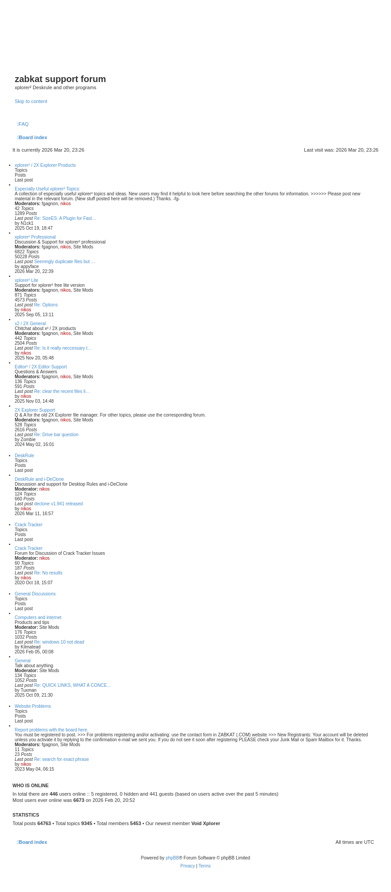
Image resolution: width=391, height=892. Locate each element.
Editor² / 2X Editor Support (41, 366)
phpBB (172, 857)
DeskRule (24, 455)
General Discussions (35, 593)
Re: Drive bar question (56, 434)
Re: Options (46, 304)
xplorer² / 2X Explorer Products (45, 165)
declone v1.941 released (58, 503)
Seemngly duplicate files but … (64, 261)
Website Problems (33, 706)
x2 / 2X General (30, 323)
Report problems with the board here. (51, 729)
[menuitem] (23, 124)
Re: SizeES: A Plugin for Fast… (65, 218)
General (23, 660)
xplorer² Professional (35, 237)
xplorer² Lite (26, 280)
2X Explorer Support (35, 410)
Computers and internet (38, 617)
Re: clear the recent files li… (62, 391)
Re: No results (48, 572)
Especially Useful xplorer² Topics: (47, 188)
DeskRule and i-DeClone (39, 479)
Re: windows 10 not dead (59, 642)
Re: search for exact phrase (61, 759)
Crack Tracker (28, 524)
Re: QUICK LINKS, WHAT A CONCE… (72, 685)
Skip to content (31, 101)
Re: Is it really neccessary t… (63, 348)
